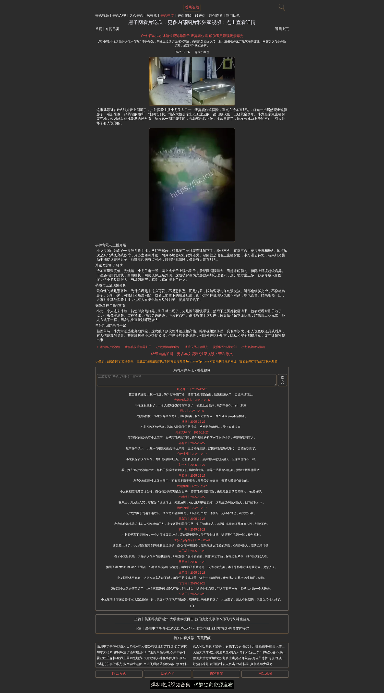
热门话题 (233, 15)
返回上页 (282, 29)
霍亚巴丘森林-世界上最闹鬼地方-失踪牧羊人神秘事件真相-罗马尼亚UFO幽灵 (151, 658)
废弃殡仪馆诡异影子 (138, 347)
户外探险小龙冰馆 (108, 347)
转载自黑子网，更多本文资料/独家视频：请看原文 (192, 354)
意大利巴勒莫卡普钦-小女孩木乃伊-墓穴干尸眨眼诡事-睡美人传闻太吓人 (244, 646)
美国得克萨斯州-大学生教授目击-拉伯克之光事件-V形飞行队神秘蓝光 (197, 619)
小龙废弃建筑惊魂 (253, 347)
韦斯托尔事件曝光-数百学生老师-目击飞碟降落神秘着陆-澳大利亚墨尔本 (148, 664)
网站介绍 (168, 674)
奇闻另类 (112, 29)
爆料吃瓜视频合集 (170, 684)
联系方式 (119, 674)
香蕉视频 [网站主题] (192, 7)
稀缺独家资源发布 (213, 684)
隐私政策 (216, 674)
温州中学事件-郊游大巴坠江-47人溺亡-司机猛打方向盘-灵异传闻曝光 (197, 628)
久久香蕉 (136, 15)
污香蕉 (152, 15)
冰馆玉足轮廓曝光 (196, 347)
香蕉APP (119, 15)
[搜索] (281, 6)
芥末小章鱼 (202, 52)
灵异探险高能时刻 (225, 347)
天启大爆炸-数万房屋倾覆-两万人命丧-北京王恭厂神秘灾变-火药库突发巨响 (246, 652)
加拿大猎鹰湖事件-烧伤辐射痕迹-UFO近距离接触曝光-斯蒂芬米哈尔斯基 (148, 652)
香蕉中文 (167, 15)
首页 (98, 29)
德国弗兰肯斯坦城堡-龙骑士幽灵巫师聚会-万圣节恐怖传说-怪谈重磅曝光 (244, 658)
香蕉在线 (184, 15)
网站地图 (265, 674)
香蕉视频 (102, 15)
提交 (282, 380)
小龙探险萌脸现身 (168, 347)
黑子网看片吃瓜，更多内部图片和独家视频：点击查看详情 (192, 22)
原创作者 (216, 15)
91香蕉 (200, 15)
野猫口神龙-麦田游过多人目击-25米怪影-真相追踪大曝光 (233, 664)
